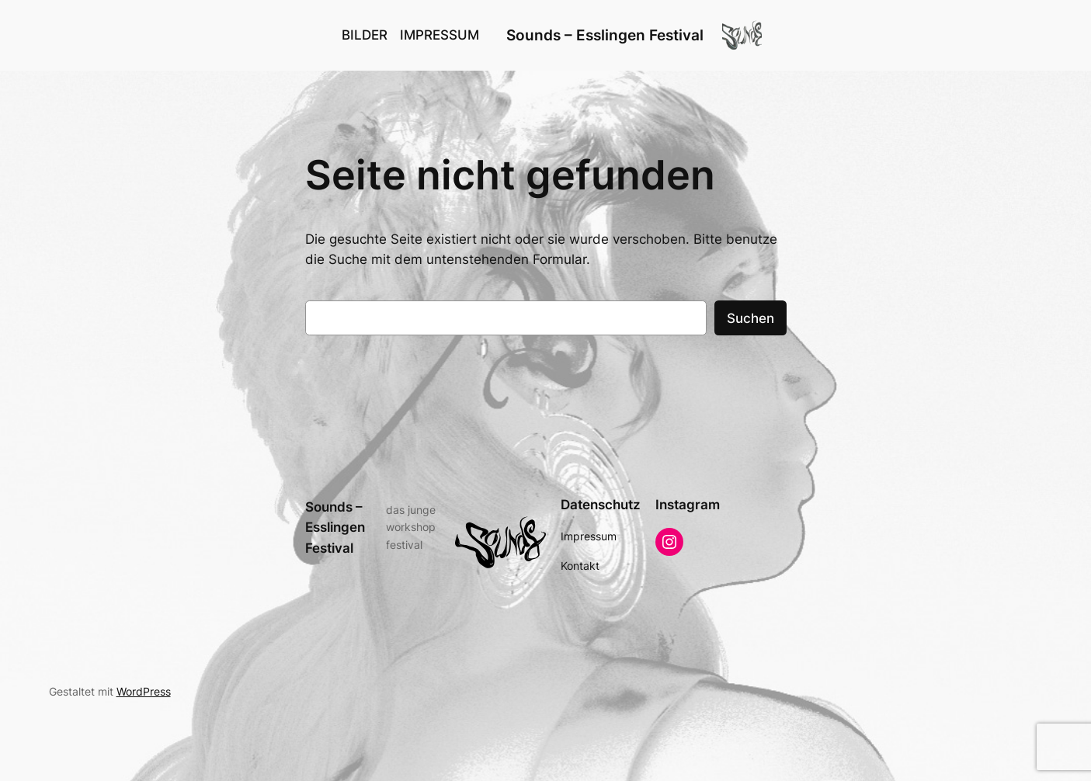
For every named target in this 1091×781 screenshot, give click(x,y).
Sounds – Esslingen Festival (605, 35)
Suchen (750, 318)
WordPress (143, 691)
